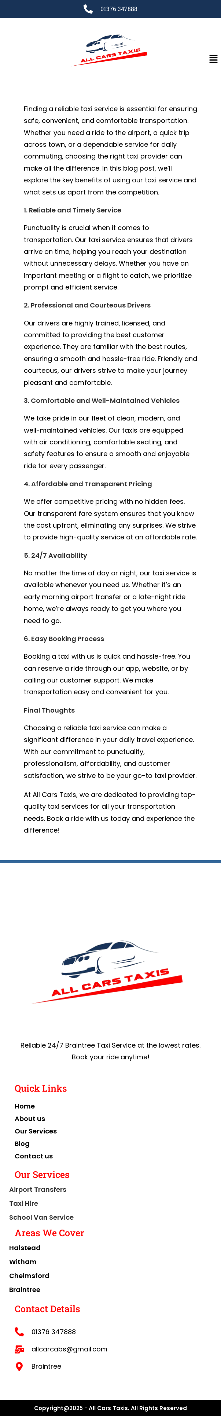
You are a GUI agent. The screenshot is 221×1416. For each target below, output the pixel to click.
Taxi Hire (23, 1203)
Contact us (34, 1156)
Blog (22, 1143)
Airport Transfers (37, 1189)
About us (30, 1118)
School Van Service (41, 1217)
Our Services (36, 1131)
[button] (213, 58)
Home (25, 1106)
